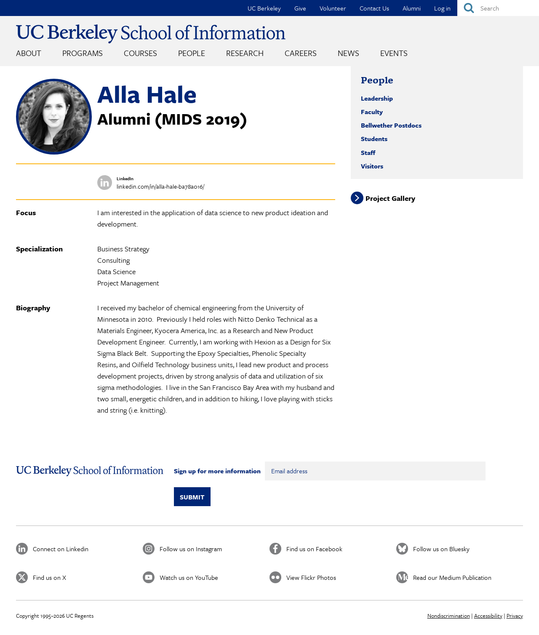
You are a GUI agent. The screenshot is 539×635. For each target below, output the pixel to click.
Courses (140, 53)
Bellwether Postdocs (391, 125)
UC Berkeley (264, 8)
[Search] (498, 8)
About (28, 53)
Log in (442, 8)
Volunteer (333, 8)
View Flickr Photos (311, 577)
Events (394, 53)
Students (374, 138)
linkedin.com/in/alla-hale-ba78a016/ (160, 186)
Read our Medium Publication (452, 577)
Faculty (372, 111)
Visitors (372, 166)
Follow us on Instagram (191, 548)
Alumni (412, 8)
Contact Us (374, 8)
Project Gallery (390, 198)
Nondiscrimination (448, 615)
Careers (301, 53)
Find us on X (49, 577)
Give (300, 8)
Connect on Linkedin (60, 548)
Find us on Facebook (314, 548)
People (191, 53)
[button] (54, 152)
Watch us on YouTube (189, 577)
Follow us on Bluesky (441, 548)
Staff (368, 152)
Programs (82, 53)
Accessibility (488, 615)
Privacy (515, 615)
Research (245, 53)
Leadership (377, 98)
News (348, 53)
